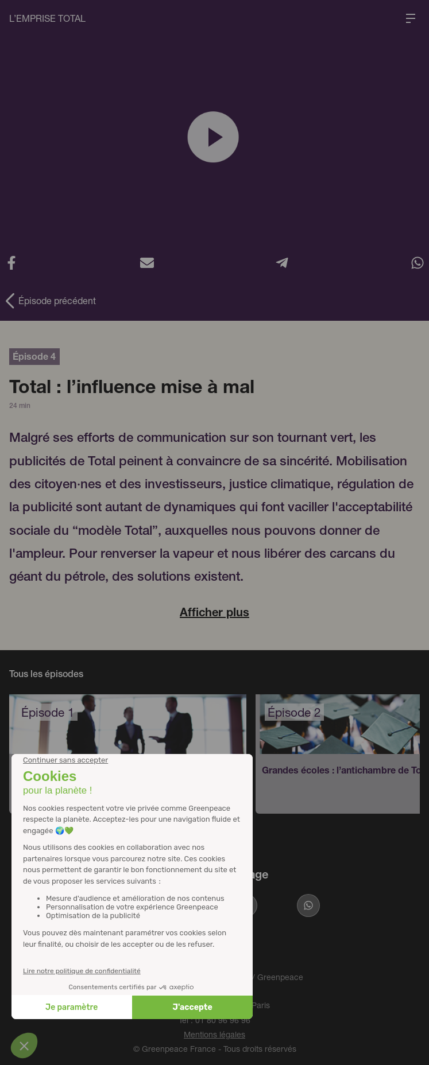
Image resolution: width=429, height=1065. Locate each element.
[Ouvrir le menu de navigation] (410, 18)
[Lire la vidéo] (214, 137)
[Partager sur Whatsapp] (308, 905)
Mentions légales (214, 1034)
